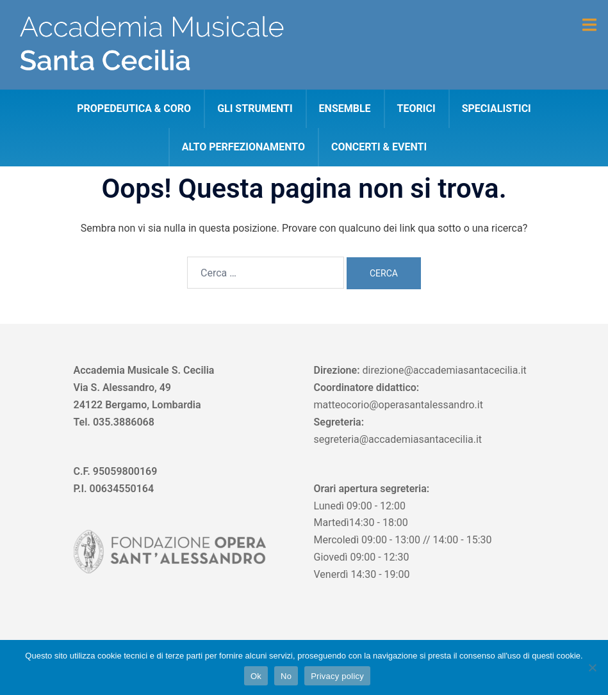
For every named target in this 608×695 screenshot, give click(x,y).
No (286, 676)
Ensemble (345, 108)
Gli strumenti (254, 108)
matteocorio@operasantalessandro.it (398, 405)
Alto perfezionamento (243, 147)
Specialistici (496, 108)
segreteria (336, 439)
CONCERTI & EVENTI (379, 147)
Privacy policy (337, 676)
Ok (256, 676)
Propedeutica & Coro (134, 108)
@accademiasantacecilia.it (420, 439)
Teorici (416, 108)
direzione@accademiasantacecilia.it (444, 370)
